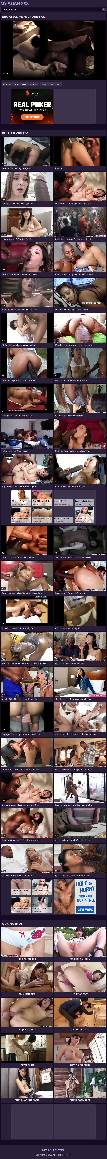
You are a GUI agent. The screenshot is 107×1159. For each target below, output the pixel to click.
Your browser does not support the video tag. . (53, 50)
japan (44, 84)
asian (24, 84)
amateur (7, 84)
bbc (51, 84)
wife (16, 84)
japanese (34, 84)
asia (58, 84)
